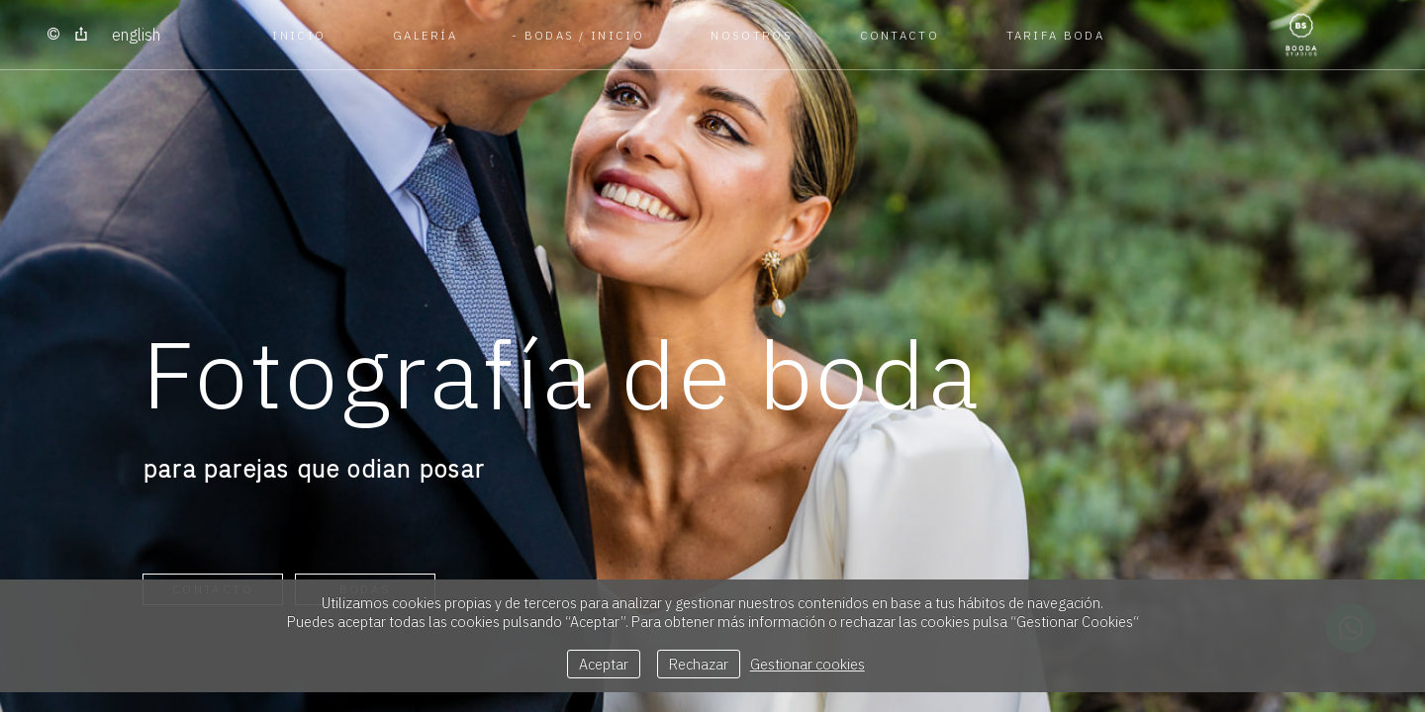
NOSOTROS (751, 35)
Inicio (299, 35)
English (136, 34)
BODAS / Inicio (584, 35)
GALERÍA (425, 35)
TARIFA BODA (1055, 35)
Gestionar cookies (807, 664)
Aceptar (603, 664)
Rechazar (698, 664)
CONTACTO (899, 35)
